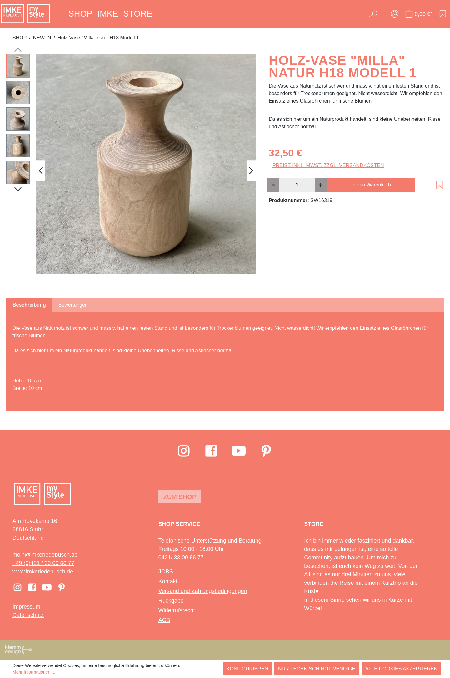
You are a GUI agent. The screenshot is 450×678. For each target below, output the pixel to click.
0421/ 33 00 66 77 (181, 557)
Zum (180, 496)
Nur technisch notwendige (316, 668)
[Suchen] (375, 13)
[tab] (29, 305)
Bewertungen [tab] (73, 305)
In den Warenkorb (371, 184)
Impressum (26, 607)
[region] (131, 170)
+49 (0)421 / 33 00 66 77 (43, 563)
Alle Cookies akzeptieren (401, 668)
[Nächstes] (251, 170)
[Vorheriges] (40, 170)
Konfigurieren (247, 668)
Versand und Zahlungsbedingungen (202, 591)
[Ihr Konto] (395, 13)
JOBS (165, 571)
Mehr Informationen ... (33, 672)
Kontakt (168, 581)
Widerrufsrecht (176, 610)
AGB (164, 620)
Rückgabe (171, 601)
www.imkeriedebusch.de (42, 571)
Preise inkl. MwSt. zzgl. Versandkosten (328, 165)
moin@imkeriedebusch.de (45, 555)
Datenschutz (28, 615)
